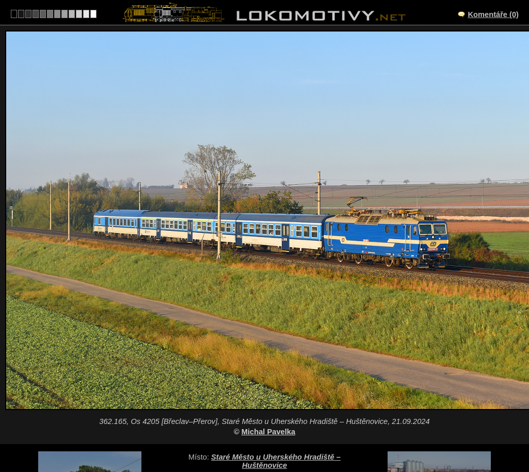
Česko (259, 439)
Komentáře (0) (493, 14)
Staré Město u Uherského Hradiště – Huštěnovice (276, 381)
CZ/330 (273, 396)
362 (289, 439)
